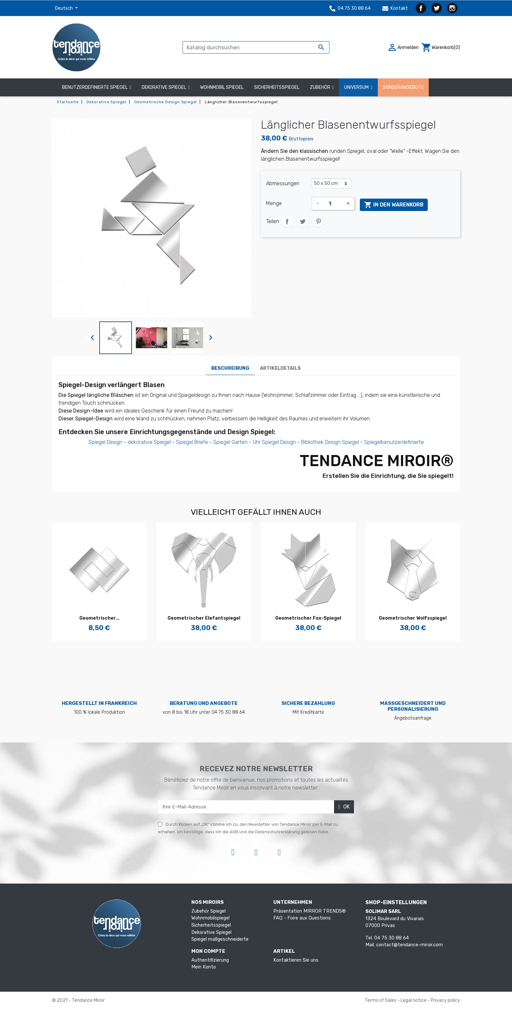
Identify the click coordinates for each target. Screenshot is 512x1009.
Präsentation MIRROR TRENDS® (309, 911)
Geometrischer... (99, 618)
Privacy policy (445, 1000)
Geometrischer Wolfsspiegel (413, 618)
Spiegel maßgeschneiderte (219, 939)
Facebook (421, 8)
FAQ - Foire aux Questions (302, 918)
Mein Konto (203, 967)
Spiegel (221, 442)
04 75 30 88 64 (350, 8)
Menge (274, 203)
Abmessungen (282, 183)
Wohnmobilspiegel (210, 918)
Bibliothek (312, 442)
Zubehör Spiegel (208, 911)
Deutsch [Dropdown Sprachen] (64, 8)
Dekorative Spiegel (211, 932)
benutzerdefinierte (402, 442)
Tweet (302, 221)
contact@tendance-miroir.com (409, 945)
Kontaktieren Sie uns (295, 960)
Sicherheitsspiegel (211, 925)
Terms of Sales (381, 1000)
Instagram (452, 8)
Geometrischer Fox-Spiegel (308, 618)
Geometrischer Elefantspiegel (204, 618)
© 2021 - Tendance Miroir (78, 1000)
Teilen (287, 221)
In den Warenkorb (394, 205)
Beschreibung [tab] (230, 368)
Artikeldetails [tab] (280, 368)
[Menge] (333, 203)
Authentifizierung (210, 960)
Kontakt (395, 8)
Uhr (257, 442)
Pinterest (318, 221)
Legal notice (414, 1000)
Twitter (436, 8)
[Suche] (256, 47)
